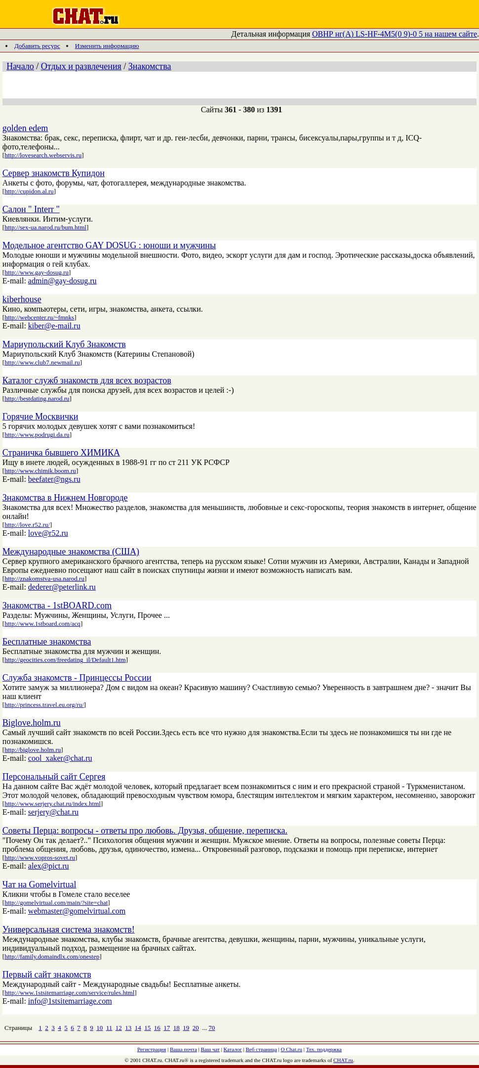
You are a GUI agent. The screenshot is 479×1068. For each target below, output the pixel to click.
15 (147, 1027)
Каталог (233, 1049)
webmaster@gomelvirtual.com (76, 911)
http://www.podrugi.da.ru (37, 434)
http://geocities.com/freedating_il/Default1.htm (65, 659)
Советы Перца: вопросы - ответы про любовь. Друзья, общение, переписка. (144, 831)
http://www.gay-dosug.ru (36, 272)
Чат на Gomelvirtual (39, 884)
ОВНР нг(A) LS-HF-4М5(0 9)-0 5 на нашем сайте (394, 34)
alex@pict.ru (48, 866)
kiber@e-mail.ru (54, 326)
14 (138, 1027)
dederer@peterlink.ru (62, 587)
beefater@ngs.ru (54, 479)
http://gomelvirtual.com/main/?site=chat (56, 902)
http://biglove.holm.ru (32, 749)
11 (109, 1027)
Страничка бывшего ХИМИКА (61, 453)
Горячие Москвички (40, 416)
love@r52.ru (48, 533)
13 (128, 1027)
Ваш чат (210, 1049)
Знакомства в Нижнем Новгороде (65, 498)
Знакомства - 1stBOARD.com (57, 605)
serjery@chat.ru (53, 812)
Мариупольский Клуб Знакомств (64, 344)
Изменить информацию (107, 45)
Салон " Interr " (31, 209)
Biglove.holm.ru (31, 723)
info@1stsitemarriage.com (70, 1001)
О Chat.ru (291, 1049)
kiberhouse (21, 299)
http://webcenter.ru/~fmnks (39, 317)
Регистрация (151, 1049)
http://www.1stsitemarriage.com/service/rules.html (69, 992)
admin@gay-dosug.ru (62, 281)
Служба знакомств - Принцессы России (77, 678)
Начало (20, 66)
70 (211, 1027)
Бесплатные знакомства (46, 642)
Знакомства (149, 66)
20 (196, 1027)
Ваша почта (183, 1049)
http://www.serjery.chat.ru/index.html (52, 803)
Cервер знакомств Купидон (53, 173)
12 (119, 1027)
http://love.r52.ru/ (27, 524)
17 (166, 1027)
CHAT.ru (343, 1060)
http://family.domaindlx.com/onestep (51, 956)
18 (176, 1027)
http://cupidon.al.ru (29, 191)
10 (99, 1027)
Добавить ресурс (37, 45)
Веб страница (261, 1049)
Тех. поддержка (324, 1049)
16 (157, 1027)
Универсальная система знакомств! (68, 929)
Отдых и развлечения (81, 66)
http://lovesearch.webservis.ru (42, 155)
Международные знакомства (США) (70, 552)
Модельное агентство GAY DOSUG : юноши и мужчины (109, 245)
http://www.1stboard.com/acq (42, 623)
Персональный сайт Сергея (54, 777)
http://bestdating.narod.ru (36, 398)
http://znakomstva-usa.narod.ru (44, 578)
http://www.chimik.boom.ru (40, 470)
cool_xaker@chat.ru (60, 758)
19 (186, 1027)
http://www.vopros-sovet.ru (39, 857)
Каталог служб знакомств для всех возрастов (86, 380)
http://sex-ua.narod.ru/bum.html (45, 227)
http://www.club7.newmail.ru (42, 362)
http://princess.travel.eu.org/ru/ (43, 704)
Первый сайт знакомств (46, 974)
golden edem (25, 128)
